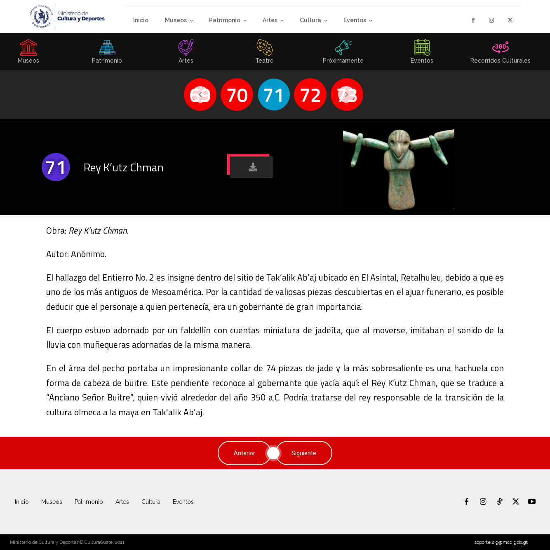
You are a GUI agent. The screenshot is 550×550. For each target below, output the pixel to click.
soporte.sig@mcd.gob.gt (501, 542)
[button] (251, 167)
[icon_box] (107, 54)
